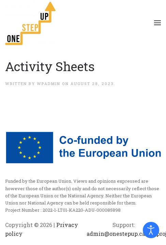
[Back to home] (30, 23)
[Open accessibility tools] (151, 230)
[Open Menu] (157, 22)
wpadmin (48, 83)
